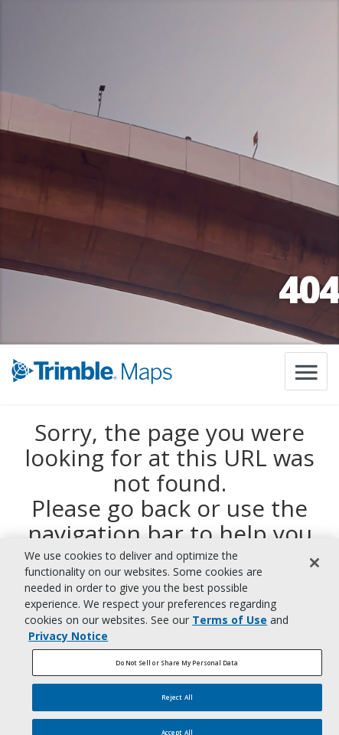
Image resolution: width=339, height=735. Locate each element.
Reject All (177, 701)
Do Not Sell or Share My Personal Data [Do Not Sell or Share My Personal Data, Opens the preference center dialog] (177, 666)
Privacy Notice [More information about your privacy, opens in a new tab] (68, 639)
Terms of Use (229, 623)
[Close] (314, 566)
